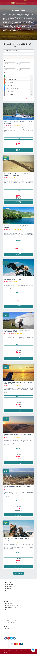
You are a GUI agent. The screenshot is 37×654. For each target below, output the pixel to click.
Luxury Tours (8, 595)
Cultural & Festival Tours (11, 586)
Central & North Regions (10, 620)
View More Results (18, 573)
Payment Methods (9, 609)
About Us (7, 630)
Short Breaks (8, 588)
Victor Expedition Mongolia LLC (17, 650)
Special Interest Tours (10, 597)
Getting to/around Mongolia (11, 611)
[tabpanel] (18, 76)
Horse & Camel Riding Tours (11, 592)
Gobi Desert (8, 618)
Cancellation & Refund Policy (11, 605)
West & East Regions (10, 622)
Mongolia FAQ (8, 603)
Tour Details (18, 136)
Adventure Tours (9, 584)
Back (18, 27)
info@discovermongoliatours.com (29, 0)
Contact (7, 628)
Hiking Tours (8, 590)
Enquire (18, 138)
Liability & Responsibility (11, 607)
